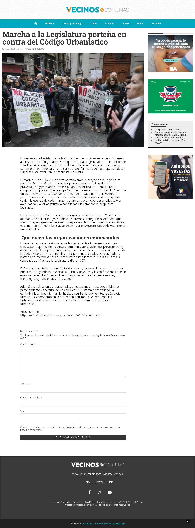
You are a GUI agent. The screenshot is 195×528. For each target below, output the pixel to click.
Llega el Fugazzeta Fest (168, 129)
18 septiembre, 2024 (13, 49)
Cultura (93, 23)
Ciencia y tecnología (72, 23)
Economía (109, 23)
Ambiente (50, 23)
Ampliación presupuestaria (170, 137)
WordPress (87, 523)
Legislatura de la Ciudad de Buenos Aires (68, 158)
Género (125, 23)
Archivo (99, 482)
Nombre (25, 383)
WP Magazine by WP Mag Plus (110, 523)
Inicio (88, 482)
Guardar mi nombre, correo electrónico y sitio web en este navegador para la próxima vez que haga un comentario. (70, 428)
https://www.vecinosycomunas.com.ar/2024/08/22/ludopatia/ (61, 315)
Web (22, 411)
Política (140, 23)
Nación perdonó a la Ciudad (170, 135)
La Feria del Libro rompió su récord (170, 142)
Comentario (27, 344)
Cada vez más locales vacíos (170, 132)
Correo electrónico (31, 397)
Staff (110, 482)
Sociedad (156, 23)
